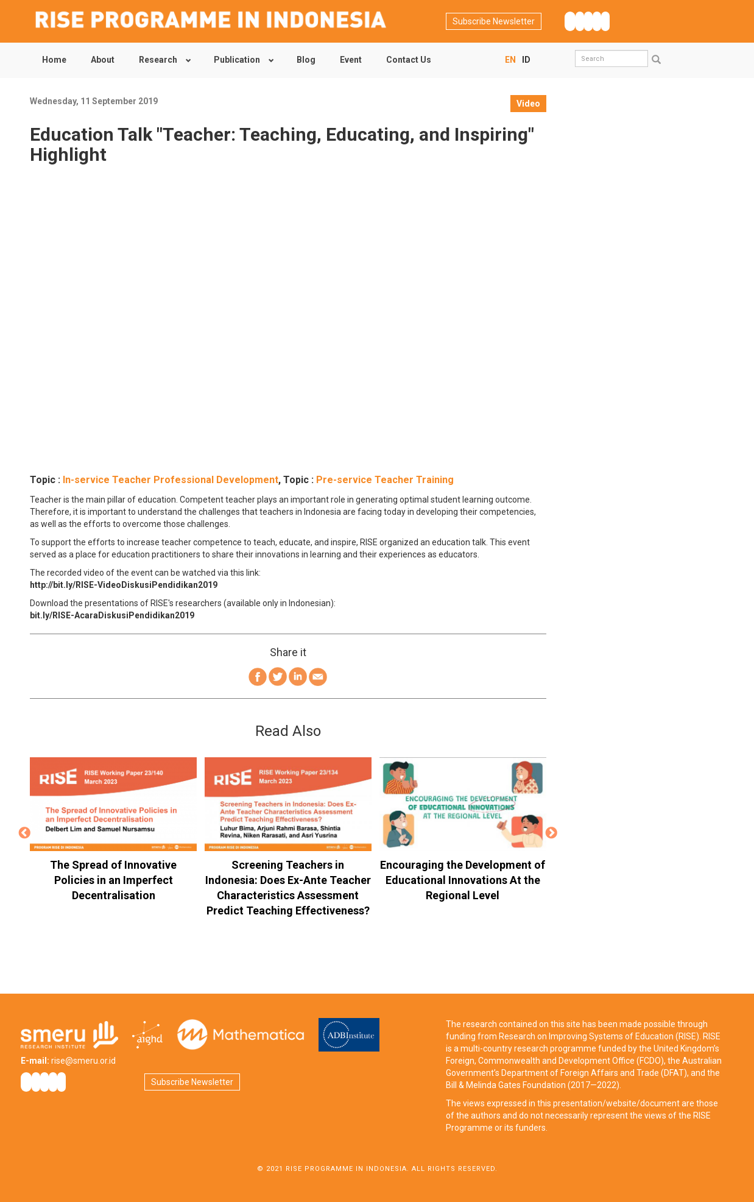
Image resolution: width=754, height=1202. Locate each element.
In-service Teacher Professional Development (170, 480)
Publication (237, 60)
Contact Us (408, 60)
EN (510, 60)
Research (158, 60)
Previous (24, 833)
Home (54, 60)
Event (351, 60)
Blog (306, 60)
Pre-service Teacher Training (385, 480)
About (103, 60)
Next (552, 833)
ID (526, 60)
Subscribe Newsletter (494, 21)
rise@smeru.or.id (83, 1061)
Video (528, 103)
